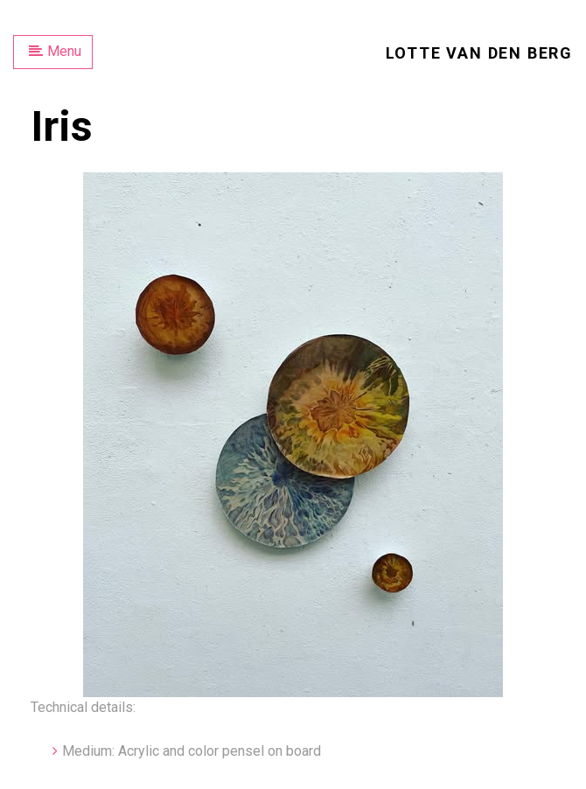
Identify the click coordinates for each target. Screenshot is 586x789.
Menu (55, 51)
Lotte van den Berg (479, 53)
